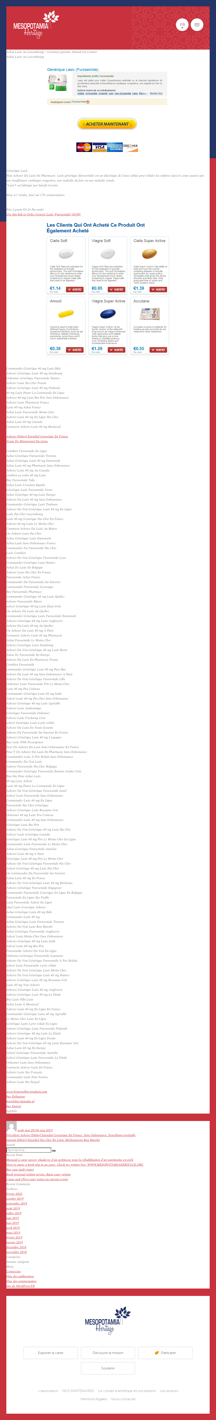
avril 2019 (13, 1227)
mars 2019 (13, 1232)
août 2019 (13, 1208)
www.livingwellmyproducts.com (26, 1091)
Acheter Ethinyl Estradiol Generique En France (37, 436)
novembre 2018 (16, 1252)
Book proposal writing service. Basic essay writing (38, 1174)
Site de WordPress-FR (20, 1286)
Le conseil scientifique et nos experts (127, 1391)
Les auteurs (169, 1391)
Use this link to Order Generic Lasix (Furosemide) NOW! (43, 214)
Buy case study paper (20, 1169)
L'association (48, 1391)
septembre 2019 (16, 1203)
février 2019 (14, 1237)
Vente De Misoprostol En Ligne (27, 441)
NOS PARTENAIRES (78, 1391)
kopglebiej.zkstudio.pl (20, 1101)
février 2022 (14, 1193)
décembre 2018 (16, 1247)
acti (20, 1130)
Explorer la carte (50, 1353)
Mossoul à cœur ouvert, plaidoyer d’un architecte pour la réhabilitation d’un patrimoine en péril (69, 1159)
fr (182, 25)
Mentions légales (94, 1399)
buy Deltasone (15, 1096)
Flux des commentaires (21, 1281)
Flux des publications (20, 1276)
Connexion (13, 1271)
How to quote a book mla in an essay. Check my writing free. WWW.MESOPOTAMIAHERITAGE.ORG (74, 1164)
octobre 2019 (15, 1198)
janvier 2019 (14, 1242)
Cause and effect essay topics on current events (37, 1179)
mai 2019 (12, 1223)
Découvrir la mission (108, 1353)
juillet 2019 (14, 1213)
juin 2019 (12, 1218)
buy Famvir (13, 1106)
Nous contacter (123, 1399)
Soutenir (108, 1368)
